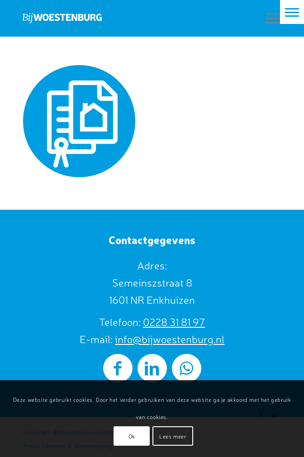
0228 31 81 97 (174, 322)
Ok (131, 436)
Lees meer (172, 436)
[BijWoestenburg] (126, 18)
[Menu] (268, 18)
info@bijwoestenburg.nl (169, 339)
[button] (292, 12)
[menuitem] (268, 18)
